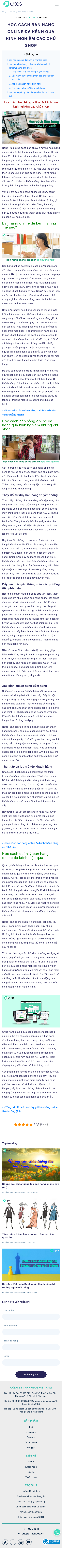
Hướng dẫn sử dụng (31, 1491)
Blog (4, 11)
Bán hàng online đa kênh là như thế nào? (28, 60)
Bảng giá (31, 1447)
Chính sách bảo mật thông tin (31, 1496)
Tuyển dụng (31, 1477)
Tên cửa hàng (11, 1340)
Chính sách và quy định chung (31, 1501)
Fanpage (31, 1437)
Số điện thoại (10, 1325)
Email (6, 1356)
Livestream (31, 1432)
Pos (31, 1427)
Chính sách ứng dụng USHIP (30, 1517)
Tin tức (31, 1461)
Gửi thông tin (31, 1374)
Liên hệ (31, 1472)
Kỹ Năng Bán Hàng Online (21, 11)
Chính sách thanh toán (31, 1512)
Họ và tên (9, 1310)
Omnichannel (31, 1442)
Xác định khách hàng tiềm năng (27, 84)
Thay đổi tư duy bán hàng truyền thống (30, 71)
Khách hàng (31, 1467)
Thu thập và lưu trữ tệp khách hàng (28, 88)
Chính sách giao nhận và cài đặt (31, 1506)
